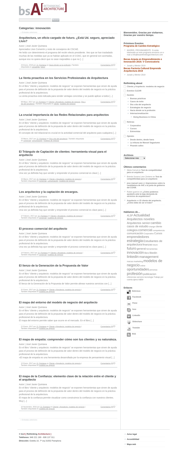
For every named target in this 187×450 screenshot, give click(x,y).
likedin (153, 252)
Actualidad (142, 215)
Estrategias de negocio (140, 107)
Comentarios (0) (107, 65)
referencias (131, 277)
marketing (138, 261)
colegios (132, 230)
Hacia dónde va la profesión (60, 65)
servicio (140, 277)
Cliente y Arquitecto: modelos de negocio (64, 102)
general (141, 248)
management (148, 256)
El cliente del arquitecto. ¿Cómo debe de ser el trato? (144, 201)
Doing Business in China (144, 117)
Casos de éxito (137, 101)
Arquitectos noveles (140, 219)
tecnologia (148, 277)
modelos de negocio (67, 104)
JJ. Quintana (41, 65)
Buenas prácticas (138, 98)
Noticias (130, 122)
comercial (27, 141)
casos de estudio (137, 226)
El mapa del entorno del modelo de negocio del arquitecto (58, 302)
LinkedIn (133, 316)
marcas (130, 261)
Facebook (134, 298)
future (155, 245)
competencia (159, 230)
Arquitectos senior (138, 223)
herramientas (151, 249)
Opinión (130, 136)
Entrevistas (135, 131)
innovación (135, 252)
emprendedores (138, 237)
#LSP (130, 215)
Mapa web (131, 444)
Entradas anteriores (29, 32)
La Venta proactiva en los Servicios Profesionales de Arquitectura (63, 78)
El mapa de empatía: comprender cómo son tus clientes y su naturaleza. (68, 339)
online (142, 266)
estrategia (36, 67)
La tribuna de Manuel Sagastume (145, 143)
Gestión (130, 95)
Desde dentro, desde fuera (142, 140)
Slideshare (134, 322)
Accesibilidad (133, 439)
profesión (135, 273)
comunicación (37, 141)
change (152, 227)
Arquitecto (131, 200)
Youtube (133, 329)
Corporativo (135, 125)
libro (146, 252)
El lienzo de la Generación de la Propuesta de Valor (53, 265)
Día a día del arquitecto (58, 139)
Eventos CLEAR (134, 91)
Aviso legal (132, 434)
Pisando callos (136, 146)
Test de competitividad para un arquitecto (144, 178)
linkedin (133, 257)
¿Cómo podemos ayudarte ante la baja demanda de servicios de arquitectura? (142, 194)
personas (153, 270)
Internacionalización (139, 113)
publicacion (149, 274)
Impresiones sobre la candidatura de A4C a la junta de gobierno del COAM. (146, 185)
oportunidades (138, 269)
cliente (56, 104)
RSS (131, 335)
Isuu (131, 310)
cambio (156, 223)
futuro (43, 67)
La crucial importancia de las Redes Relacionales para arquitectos (64, 114)
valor (140, 279)
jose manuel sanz (135, 183)
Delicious (134, 292)
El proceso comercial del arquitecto (43, 228)
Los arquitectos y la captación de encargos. (48, 191)
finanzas (147, 244)
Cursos (133, 128)
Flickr (132, 304)
